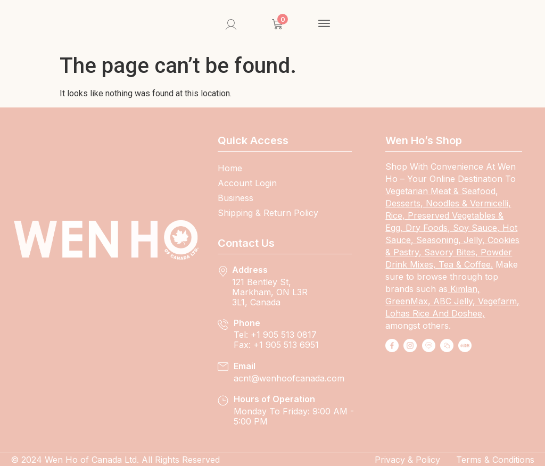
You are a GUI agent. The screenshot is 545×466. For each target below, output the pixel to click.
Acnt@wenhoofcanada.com (289, 378)
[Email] (223, 366)
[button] (324, 25)
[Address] (223, 271)
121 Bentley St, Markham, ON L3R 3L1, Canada (270, 292)
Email (244, 366)
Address (250, 269)
